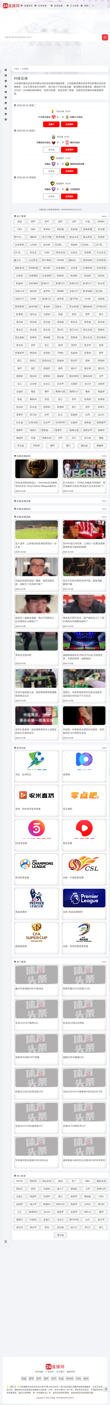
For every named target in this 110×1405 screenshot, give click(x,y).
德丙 (60, 368)
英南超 (60, 322)
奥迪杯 (46, 306)
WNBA (101, 221)
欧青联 (19, 314)
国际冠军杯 (74, 260)
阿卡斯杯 (46, 260)
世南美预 (87, 229)
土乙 (19, 1212)
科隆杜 (48, 164)
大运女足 (101, 252)
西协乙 (33, 360)
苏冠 (47, 399)
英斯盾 (74, 337)
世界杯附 (60, 237)
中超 (87, 221)
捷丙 (101, 1212)
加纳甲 (19, 1204)
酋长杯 (33, 291)
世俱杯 (101, 237)
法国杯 (74, 384)
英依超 (87, 322)
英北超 (46, 322)
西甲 (33, 221)
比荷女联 (33, 422)
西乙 (19, 360)
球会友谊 (60, 252)
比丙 (87, 414)
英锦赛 (46, 337)
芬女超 (20, 445)
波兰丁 (60, 1189)
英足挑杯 (19, 337)
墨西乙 (19, 1219)
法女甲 (60, 384)
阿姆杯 (60, 291)
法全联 (33, 384)
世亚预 (74, 229)
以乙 (87, 1219)
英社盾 (60, 337)
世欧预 (60, 229)
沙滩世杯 (87, 268)
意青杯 (87, 353)
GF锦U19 (101, 306)
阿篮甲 (33, 1196)
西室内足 (46, 360)
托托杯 (101, 275)
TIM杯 (60, 353)
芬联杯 (36, 445)
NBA (33, 229)
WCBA (101, 1204)
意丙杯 (46, 353)
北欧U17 (19, 299)
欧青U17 (87, 283)
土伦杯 (33, 245)
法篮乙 (19, 1196)
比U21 (101, 414)
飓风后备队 (75, 142)
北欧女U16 (60, 306)
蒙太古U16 (19, 260)
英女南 (33, 330)
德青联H (33, 1212)
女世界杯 (19, 245)
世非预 (101, 229)
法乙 (19, 384)
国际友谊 (19, 268)
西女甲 (74, 360)
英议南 (33, 322)
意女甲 (87, 345)
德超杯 (60, 376)
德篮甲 (60, 1212)
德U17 (74, 368)
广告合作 (50, 1372)
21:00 (63, 158)
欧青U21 (60, 283)
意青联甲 (19, 353)
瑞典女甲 (87, 430)
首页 (17, 69)
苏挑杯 (60, 407)
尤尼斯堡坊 (75, 189)
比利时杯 (60, 422)
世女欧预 (74, 306)
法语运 (74, 252)
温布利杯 (33, 306)
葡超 (33, 391)
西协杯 (101, 360)
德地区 (46, 368)
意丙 (60, 345)
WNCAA (60, 1204)
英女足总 (87, 337)
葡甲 (47, 391)
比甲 (47, 414)
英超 (19, 221)
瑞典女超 (74, 430)
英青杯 (33, 337)
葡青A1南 (60, 391)
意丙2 (74, 345)
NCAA (19, 1181)
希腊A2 (47, 1204)
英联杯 (101, 330)
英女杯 (19, 345)
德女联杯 (74, 376)
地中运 (33, 314)
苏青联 (101, 399)
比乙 (60, 414)
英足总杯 (87, 330)
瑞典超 (87, 422)
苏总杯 (19, 407)
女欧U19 (19, 291)
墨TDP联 (74, 1219)
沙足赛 (74, 268)
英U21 (60, 330)
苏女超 (33, 407)
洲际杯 (33, 237)
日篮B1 (47, 1189)
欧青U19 (74, 283)
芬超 (33, 438)
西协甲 (74, 1196)
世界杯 (46, 229)
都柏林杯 (87, 306)
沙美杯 (19, 275)
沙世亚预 (101, 268)
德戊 (60, 1181)
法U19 (87, 384)
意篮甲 (74, 1212)
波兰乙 (74, 1227)
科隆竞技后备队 (44, 142)
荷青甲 (19, 414)
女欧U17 (74, 291)
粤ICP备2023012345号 (65, 1398)
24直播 (52, 1398)
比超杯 (74, 422)
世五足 (33, 252)
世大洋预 (46, 237)
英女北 (19, 330)
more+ (104, 216)
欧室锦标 (87, 291)
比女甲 (46, 422)
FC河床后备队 (44, 117)
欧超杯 (19, 283)
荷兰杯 (33, 414)
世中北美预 (20, 237)
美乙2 (88, 1227)
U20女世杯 (87, 245)
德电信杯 (87, 376)
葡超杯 (101, 391)
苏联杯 (46, 407)
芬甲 (60, 438)
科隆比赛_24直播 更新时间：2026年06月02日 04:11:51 (60, 210)
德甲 (60, 221)
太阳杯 (46, 314)
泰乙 (60, 1196)
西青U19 (101, 1189)
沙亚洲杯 (60, 268)
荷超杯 (74, 414)
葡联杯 (33, 399)
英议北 (74, 322)
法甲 (74, 221)
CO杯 (88, 299)
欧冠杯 (87, 275)
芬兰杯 (87, 438)
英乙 (101, 314)
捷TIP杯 (74, 299)
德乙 (33, 368)
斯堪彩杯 (19, 306)
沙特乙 (87, 1204)
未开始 (51, 150)
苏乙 (60, 399)
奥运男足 (87, 237)
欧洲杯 (74, 275)
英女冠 (46, 330)
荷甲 (87, 407)
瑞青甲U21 (60, 430)
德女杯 (33, 376)
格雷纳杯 (87, 260)
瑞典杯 (101, 430)
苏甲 (74, 399)
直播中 (51, 124)
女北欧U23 (101, 291)
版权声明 (71, 1372)
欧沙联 (46, 268)
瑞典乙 (33, 430)
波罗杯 (46, 291)
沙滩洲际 (33, 275)
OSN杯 (60, 260)
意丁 (74, 1181)
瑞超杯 (19, 438)
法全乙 (46, 384)
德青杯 (46, 376)
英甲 (87, 314)
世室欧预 (33, 268)
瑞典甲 (19, 430)
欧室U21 (46, 299)
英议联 (19, 322)
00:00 (63, 183)
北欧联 (101, 299)
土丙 (87, 1189)
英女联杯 (101, 337)
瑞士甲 (33, 1204)
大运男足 (33, 260)
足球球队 (25, 69)
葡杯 (87, 391)
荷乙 (74, 407)
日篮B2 (33, 1219)
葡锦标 (87, 1196)
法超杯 (19, 391)
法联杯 (101, 384)
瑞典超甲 (101, 422)
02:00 (63, 111)
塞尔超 (60, 1235)
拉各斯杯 (46, 275)
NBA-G (87, 1212)
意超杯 (74, 353)
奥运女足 (74, 237)
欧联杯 (60, 275)
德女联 (87, 368)
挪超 (101, 438)
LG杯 (46, 252)
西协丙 (33, 1181)
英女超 (101, 322)
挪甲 (52, 445)
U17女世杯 (19, 252)
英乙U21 (74, 330)
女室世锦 (101, 260)
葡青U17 (74, 391)
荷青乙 (101, 407)
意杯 (101, 345)
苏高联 (87, 399)
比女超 (19, 422)
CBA (19, 229)
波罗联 (60, 299)
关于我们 (60, 1372)
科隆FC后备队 (76, 117)
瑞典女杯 (46, 438)
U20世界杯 (60, 245)
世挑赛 (87, 252)
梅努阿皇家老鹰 (77, 164)
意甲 (47, 221)
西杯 (87, 360)
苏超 (19, 399)
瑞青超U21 (46, 430)
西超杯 (60, 360)
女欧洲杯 (33, 283)
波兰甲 (101, 1219)
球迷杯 (74, 245)
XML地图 (39, 1372)
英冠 (74, 314)
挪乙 (68, 445)
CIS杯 (33, 299)
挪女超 (84, 445)
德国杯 (19, 376)
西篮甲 (74, 1204)
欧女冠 (101, 283)
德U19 (101, 368)
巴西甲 (46, 1196)
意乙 (47, 345)
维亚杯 (33, 353)
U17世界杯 (101, 245)
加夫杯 (46, 245)
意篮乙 (46, 1219)
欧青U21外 (46, 283)
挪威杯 (100, 445)
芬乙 (74, 438)
